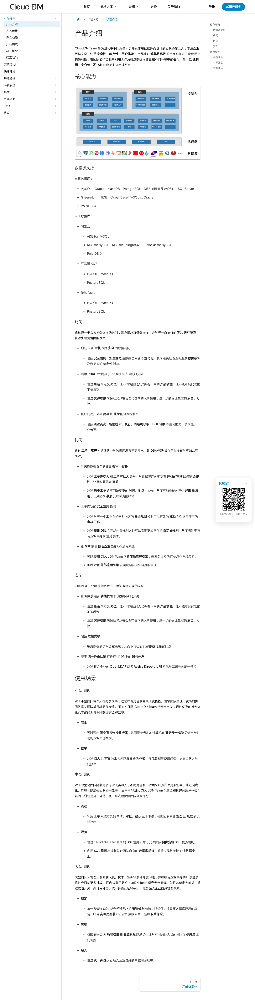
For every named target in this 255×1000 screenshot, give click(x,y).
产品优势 (12, 31)
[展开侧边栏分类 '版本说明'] (55, 99)
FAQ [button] (7, 106)
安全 (215, 46)
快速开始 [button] (9, 71)
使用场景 (215, 51)
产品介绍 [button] (9, 18)
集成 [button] (7, 92)
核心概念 (12, 51)
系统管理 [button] (9, 85)
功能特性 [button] (9, 78)
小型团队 (218, 57)
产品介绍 (12, 24)
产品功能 (12, 37)
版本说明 (9, 99)
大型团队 (218, 67)
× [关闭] (246, 485)
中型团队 (218, 62)
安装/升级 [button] (10, 64)
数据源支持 (219, 30)
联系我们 (12, 57)
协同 (215, 40)
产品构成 (12, 44)
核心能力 (215, 24)
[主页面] (78, 19)
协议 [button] (7, 112)
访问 (215, 35)
